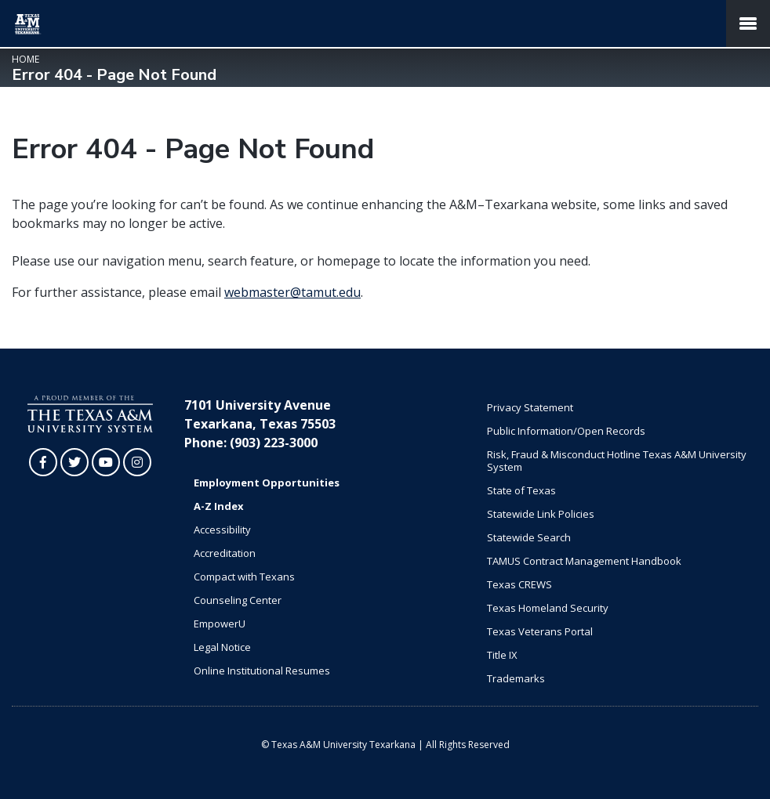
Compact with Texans (244, 576)
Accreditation (225, 553)
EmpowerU (219, 623)
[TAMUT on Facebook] (43, 462)
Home (25, 59)
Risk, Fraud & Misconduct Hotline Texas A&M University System (616, 460)
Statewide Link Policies (540, 514)
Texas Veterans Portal (540, 631)
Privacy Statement (530, 407)
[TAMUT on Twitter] (74, 462)
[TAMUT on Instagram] (137, 462)
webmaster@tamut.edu (292, 292)
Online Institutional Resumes (262, 670)
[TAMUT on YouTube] (106, 462)
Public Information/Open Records (566, 431)
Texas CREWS (519, 584)
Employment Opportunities (267, 482)
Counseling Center (237, 600)
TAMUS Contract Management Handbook (584, 561)
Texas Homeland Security (547, 608)
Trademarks (516, 678)
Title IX (502, 655)
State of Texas (521, 490)
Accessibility (222, 529)
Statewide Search (529, 537)
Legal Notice (222, 647)
